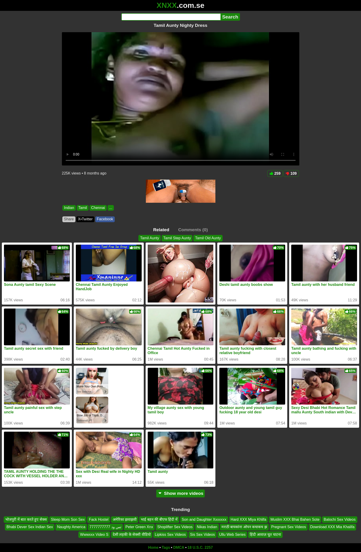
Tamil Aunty (149, 238)
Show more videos (180, 493)
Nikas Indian (207, 527)
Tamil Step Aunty (177, 238)
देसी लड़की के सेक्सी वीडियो (132, 534)
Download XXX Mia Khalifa (332, 527)
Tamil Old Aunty (208, 238)
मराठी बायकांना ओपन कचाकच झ (244, 527)
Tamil (82, 208)
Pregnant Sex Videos (288, 527)
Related (161, 229)
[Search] (171, 17)
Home (153, 547)
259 (275, 173)
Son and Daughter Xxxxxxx (204, 519)
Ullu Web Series (232, 534)
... (110, 208)
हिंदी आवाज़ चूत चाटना (265, 534)
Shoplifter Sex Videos (175, 527)
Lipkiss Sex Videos (170, 534)
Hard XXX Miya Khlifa (248, 519)
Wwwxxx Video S (94, 534)
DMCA (178, 547)
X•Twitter (85, 219)
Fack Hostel (98, 519)
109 (291, 173)
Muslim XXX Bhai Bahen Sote (294, 519)
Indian (69, 208)
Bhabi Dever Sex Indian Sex (29, 527)
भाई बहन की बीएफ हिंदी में (159, 519)
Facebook (105, 219)
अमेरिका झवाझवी (125, 519)
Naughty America (71, 527)
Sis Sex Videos (202, 534)
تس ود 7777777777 (105, 527)
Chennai (98, 208)
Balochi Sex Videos (340, 519)
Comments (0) (193, 229)
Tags (166, 547)
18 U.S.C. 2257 (200, 547)
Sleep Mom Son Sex (68, 519)
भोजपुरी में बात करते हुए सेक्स (26, 519)
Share (69, 219)
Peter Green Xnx (139, 527)
